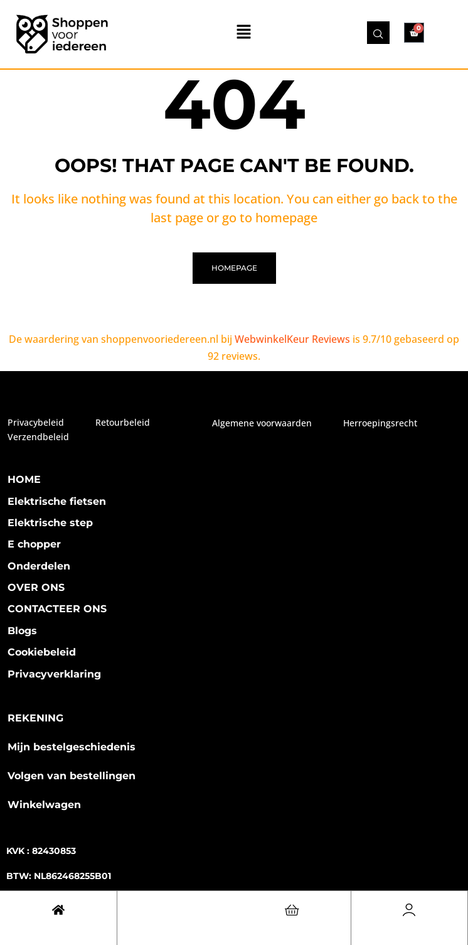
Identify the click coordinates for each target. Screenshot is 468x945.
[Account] (409, 910)
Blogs (22, 631)
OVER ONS (36, 587)
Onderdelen (39, 566)
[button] (244, 32)
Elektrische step (50, 523)
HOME (24, 479)
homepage (234, 268)
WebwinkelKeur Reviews (292, 339)
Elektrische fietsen (57, 501)
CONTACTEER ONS (57, 609)
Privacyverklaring (54, 674)
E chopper (34, 544)
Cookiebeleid (42, 652)
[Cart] (58, 910)
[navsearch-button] (378, 32)
